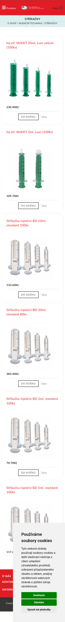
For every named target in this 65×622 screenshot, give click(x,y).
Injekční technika (30, 23)
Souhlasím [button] (39, 595)
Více (44, 116)
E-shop (12, 23)
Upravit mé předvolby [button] (38, 609)
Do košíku (28, 116)
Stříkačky (50, 23)
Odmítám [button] (39, 602)
